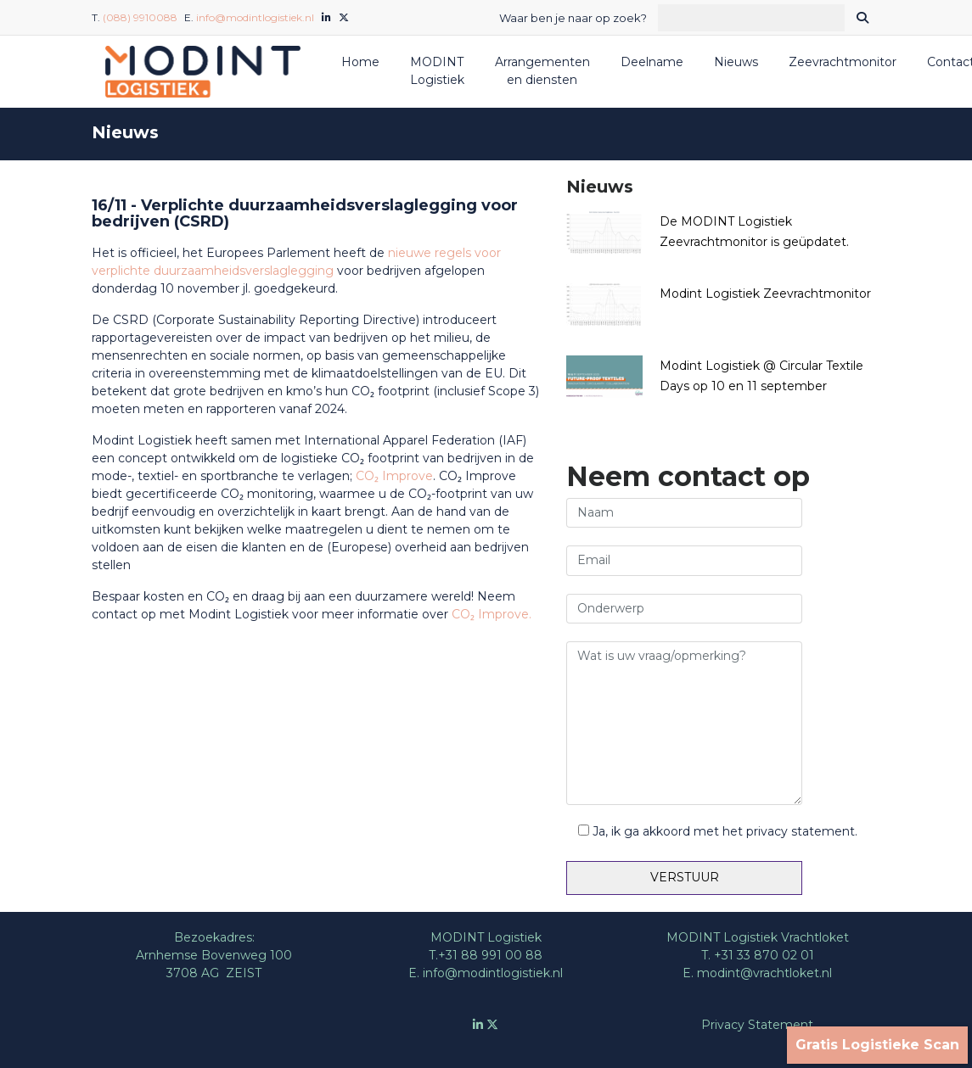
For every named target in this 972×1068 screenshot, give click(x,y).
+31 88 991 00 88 (490, 955)
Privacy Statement (757, 1024)
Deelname (652, 62)
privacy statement (800, 831)
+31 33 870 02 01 (764, 955)
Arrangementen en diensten (542, 70)
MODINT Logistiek (437, 70)
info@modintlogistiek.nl (255, 17)
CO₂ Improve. (491, 614)
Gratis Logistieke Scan (877, 1045)
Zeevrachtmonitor (842, 62)
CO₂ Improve (394, 476)
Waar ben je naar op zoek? (573, 18)
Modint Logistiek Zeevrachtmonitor (765, 293)
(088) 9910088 (140, 17)
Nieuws (736, 62)
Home (360, 62)
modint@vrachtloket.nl (764, 973)
